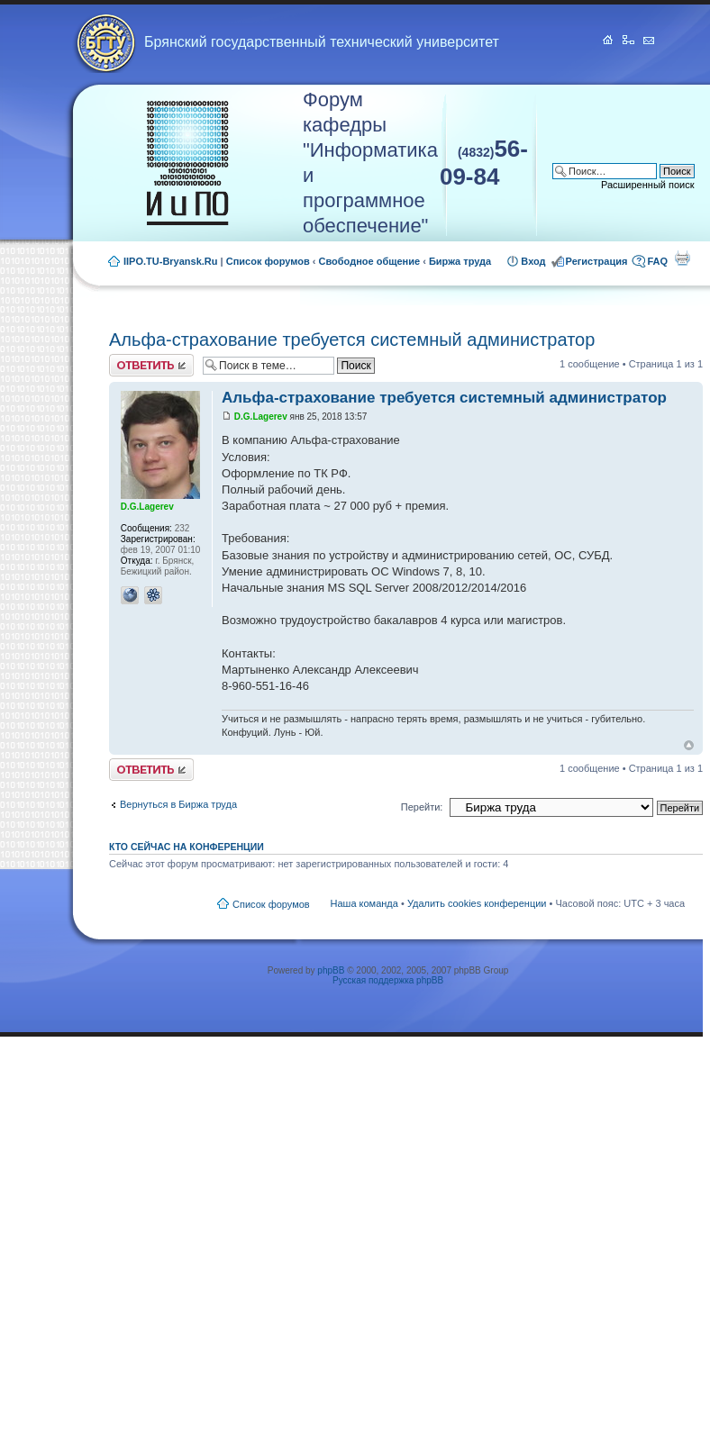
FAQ (657, 261)
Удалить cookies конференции (477, 903)
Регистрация (597, 261)
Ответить (151, 365)
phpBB (330, 970)
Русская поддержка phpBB (387, 980)
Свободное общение (370, 261)
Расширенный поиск (648, 184)
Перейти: (422, 807)
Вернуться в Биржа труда (178, 804)
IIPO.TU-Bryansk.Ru (170, 261)
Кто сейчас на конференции (186, 846)
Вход (533, 261)
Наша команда (364, 903)
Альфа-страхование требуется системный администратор (352, 339)
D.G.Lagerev (260, 416)
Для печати (682, 257)
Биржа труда (460, 261)
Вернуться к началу (689, 745)
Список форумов (268, 261)
